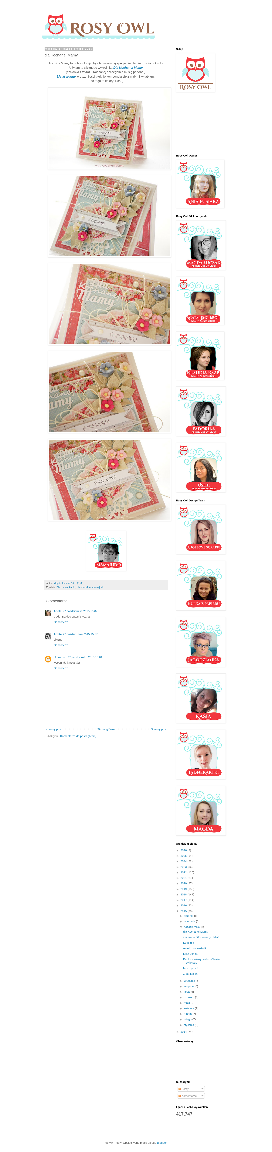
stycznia (189, 1024)
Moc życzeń (190, 968)
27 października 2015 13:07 (80, 611)
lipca (187, 991)
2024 (184, 861)
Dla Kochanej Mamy (128, 67)
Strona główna (106, 729)
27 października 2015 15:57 (80, 634)
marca (188, 1013)
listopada (190, 921)
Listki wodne (66, 76)
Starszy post (159, 729)
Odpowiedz (61, 622)
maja (187, 1002)
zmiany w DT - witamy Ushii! (201, 937)
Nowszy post (54, 729)
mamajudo (98, 587)
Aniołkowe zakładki (195, 948)
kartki (72, 587)
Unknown (60, 657)
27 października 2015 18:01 (85, 657)
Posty (183, 1088)
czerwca (189, 997)
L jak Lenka (190, 953)
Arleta (58, 634)
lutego (188, 1019)
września (190, 980)
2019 (184, 889)
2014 (184, 1031)
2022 (184, 872)
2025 (184, 855)
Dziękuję (188, 942)
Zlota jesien (190, 973)
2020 (184, 883)
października (192, 926)
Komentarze (187, 1095)
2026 (184, 850)
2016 (184, 905)
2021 (184, 877)
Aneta (58, 611)
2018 (184, 894)
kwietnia (189, 1008)
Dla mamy (62, 587)
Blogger (162, 1142)
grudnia (189, 915)
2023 (184, 866)
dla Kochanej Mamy (195, 931)
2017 (184, 899)
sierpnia (189, 986)
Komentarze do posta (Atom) (78, 736)
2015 (184, 911)
